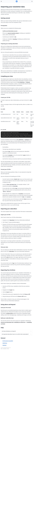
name (24, 155)
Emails (11, 289)
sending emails (9, 313)
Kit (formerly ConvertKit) (8, 340)
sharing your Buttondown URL (7, 322)
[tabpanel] (16, 134)
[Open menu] (1, 1)
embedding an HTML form (19, 322)
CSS (15, 36)
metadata (10, 155)
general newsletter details (13, 33)
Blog (1, 348)
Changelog (4, 348)
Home (8, 348)
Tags (13, 263)
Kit (19, 82)
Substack (28, 82)
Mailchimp (22, 82)
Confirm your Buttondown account (10, 31)
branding (15, 39)
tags (9, 151)
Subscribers (12, 220)
